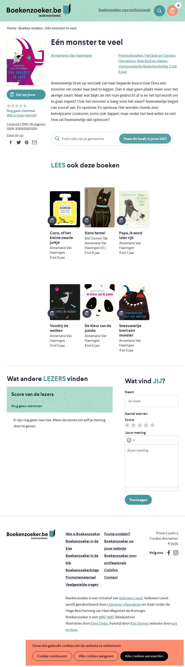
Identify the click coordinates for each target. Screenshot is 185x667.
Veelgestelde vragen (82, 584)
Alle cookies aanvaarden (143, 656)
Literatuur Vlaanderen (124, 604)
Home (11, 28)
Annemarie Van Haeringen (71, 55)
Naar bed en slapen (152, 60)
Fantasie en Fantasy (160, 55)
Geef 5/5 (25, 105)
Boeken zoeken (159, 10)
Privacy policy (167, 533)
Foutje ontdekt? (117, 534)
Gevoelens (127, 60)
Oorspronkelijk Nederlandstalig (143, 66)
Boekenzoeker (39, 10)
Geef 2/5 (13, 105)
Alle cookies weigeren (96, 656)
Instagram (174, 552)
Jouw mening (135, 432)
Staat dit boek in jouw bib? (145, 138)
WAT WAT (106, 617)
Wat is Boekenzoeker (83, 534)
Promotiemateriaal (81, 577)
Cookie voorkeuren (52, 656)
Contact (111, 577)
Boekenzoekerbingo (82, 570)
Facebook (11, 142)
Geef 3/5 (17, 105)
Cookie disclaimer (164, 538)
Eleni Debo (99, 623)
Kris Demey (139, 623)
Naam (129, 392)
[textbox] (151, 465)
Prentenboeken (130, 55)
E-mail (34, 142)
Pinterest (26, 142)
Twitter (19, 142)
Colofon (111, 570)
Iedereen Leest (131, 598)
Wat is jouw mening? (22, 115)
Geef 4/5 (21, 105)
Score (129, 419)
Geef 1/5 (9, 105)
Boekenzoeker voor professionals (124, 9)
